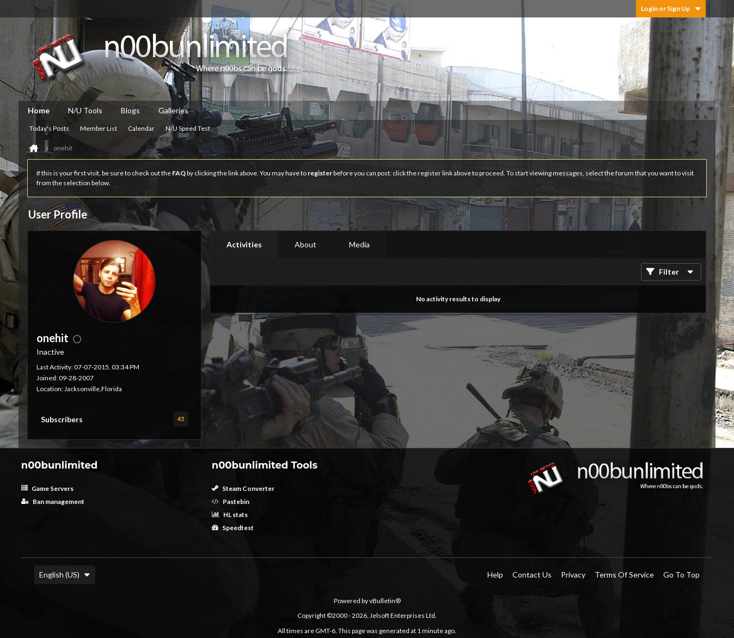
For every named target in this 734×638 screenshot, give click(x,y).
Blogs (130, 110)
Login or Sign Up (671, 8)
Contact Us (532, 574)
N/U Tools (85, 110)
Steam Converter (243, 488)
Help (495, 574)
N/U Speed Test (188, 128)
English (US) (64, 574)
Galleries (173, 110)
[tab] (244, 244)
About (305, 244)
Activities (244, 244)
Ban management (52, 501)
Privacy (573, 574)
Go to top (681, 574)
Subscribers (62, 419)
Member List (98, 128)
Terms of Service (624, 574)
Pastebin (230, 501)
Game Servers (47, 488)
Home (39, 110)
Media (359, 244)
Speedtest (233, 528)
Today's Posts (49, 128)
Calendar (141, 128)
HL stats (230, 515)
